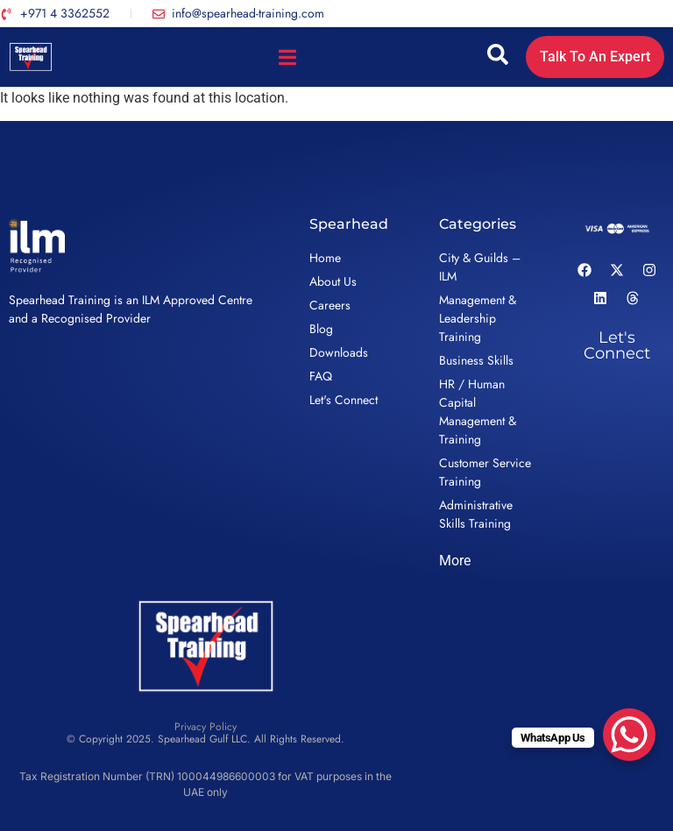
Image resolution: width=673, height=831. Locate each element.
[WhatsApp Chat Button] (629, 734)
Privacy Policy (205, 727)
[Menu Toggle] (287, 57)
